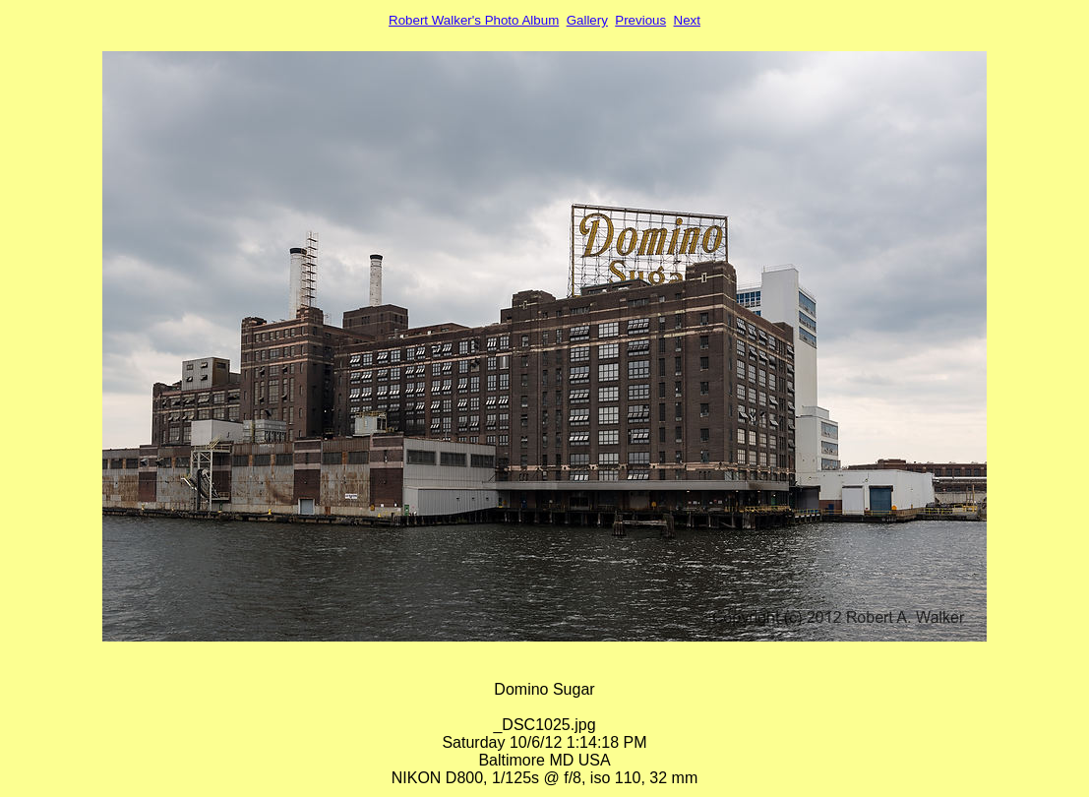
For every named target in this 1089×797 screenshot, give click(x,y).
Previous (640, 20)
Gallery (587, 20)
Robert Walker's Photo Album (474, 20)
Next (687, 20)
